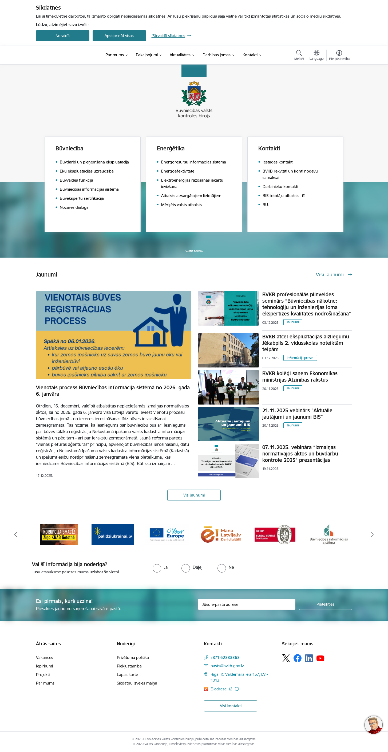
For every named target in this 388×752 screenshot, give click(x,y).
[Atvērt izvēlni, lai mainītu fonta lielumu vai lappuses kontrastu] (339, 56)
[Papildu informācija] (237, 689)
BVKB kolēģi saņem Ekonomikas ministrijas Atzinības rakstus (300, 376)
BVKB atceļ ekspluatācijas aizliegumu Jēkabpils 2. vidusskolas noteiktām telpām (305, 343)
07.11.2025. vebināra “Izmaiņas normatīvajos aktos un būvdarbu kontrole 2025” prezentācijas (300, 453)
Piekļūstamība (129, 666)
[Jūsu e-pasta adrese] (246, 604)
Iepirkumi (44, 666)
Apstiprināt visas (119, 35)
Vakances (44, 657)
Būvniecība (69, 148)
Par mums (45, 683)
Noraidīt (63, 35)
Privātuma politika (133, 657)
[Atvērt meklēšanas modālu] (299, 56)
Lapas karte (127, 674)
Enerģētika (171, 148)
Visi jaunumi (194, 495)
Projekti (43, 674)
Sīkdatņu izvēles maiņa (137, 683)
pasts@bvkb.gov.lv (227, 665)
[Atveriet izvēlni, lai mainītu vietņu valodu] (316, 56)
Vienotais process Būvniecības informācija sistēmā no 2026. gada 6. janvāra (113, 390)
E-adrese (219, 688)
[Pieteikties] (325, 604)
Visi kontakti (230, 705)
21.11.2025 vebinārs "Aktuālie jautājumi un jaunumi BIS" (297, 413)
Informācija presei (300, 358)
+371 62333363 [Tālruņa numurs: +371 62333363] (225, 657)
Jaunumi (293, 322)
